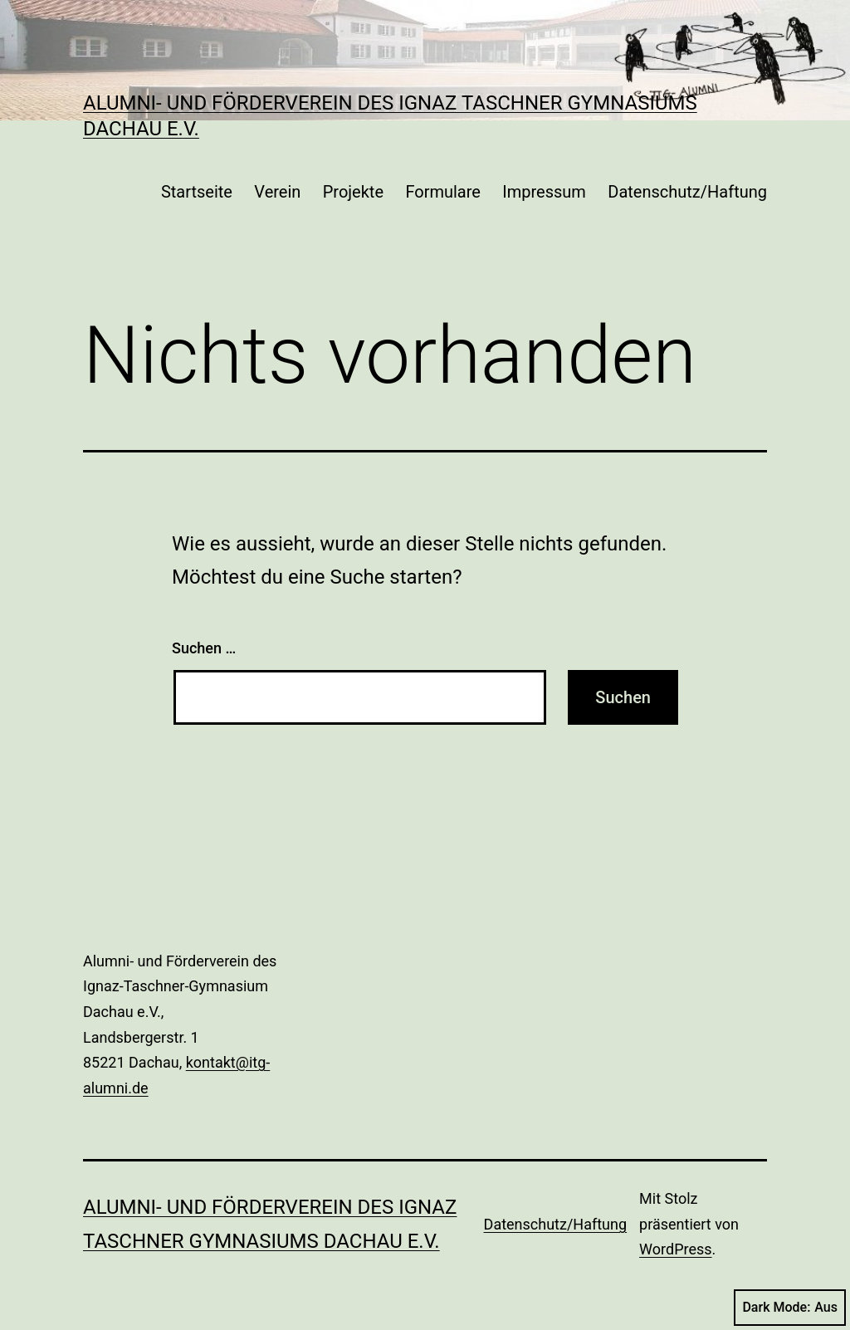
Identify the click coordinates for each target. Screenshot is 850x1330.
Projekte (353, 192)
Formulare (443, 192)
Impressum (544, 192)
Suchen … (204, 648)
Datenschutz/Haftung (687, 192)
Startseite (196, 192)
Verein (277, 192)
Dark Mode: (790, 1308)
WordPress (675, 1249)
